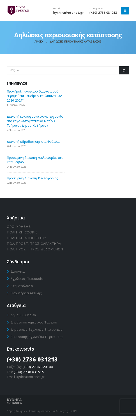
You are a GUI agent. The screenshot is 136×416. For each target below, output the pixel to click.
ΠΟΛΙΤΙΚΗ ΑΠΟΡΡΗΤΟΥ (26, 237)
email (56, 8)
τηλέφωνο (96, 8)
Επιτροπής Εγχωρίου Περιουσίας (37, 336)
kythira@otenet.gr (68, 12)
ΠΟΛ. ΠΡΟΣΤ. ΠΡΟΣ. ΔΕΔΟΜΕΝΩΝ (35, 249)
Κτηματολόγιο (22, 285)
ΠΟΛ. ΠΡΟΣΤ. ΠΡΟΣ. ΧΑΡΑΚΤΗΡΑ (34, 243)
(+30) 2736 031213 (103, 12)
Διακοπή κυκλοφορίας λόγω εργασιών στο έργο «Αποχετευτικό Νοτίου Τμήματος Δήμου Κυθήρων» (35, 121)
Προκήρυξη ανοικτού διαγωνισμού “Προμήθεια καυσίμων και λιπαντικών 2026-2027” (34, 95)
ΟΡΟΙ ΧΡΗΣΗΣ (19, 226)
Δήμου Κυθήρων (23, 315)
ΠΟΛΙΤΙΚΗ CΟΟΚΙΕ (22, 232)
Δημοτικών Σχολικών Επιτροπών (36, 329)
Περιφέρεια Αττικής (26, 293)
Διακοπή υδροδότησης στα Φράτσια (33, 141)
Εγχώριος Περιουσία (27, 278)
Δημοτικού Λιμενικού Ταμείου (34, 322)
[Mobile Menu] (125, 10)
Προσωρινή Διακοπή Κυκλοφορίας (32, 178)
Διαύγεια (18, 271)
